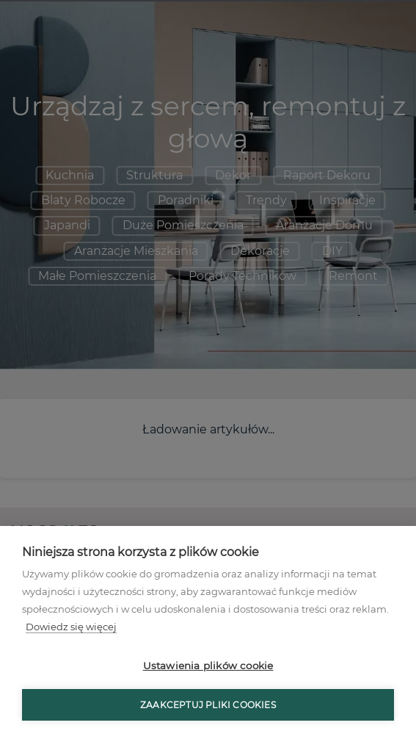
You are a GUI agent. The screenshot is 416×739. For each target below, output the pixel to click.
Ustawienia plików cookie (208, 665)
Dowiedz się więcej (71, 626)
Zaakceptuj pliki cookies (208, 704)
